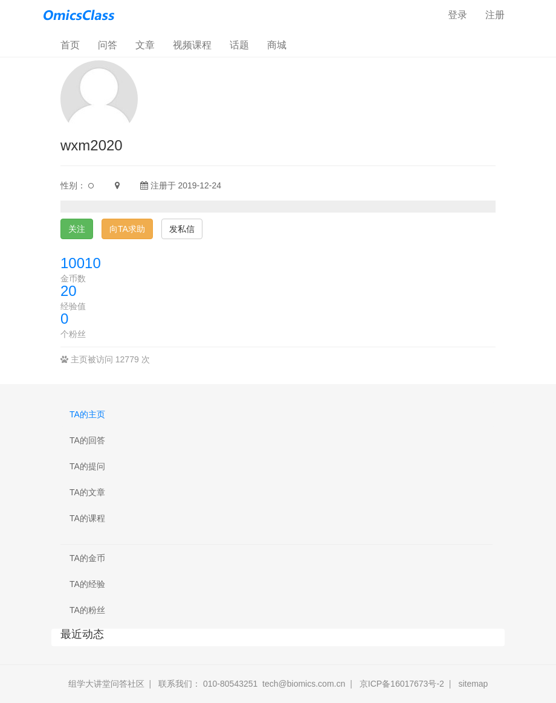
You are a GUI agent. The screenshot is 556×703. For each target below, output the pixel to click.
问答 (107, 45)
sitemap (473, 684)
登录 (457, 15)
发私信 (182, 229)
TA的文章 (87, 492)
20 (68, 291)
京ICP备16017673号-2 (402, 684)
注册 (495, 15)
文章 (145, 45)
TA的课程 (87, 518)
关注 (76, 229)
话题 (239, 45)
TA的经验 (87, 584)
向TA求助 (127, 229)
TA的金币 (87, 558)
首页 (74, 44)
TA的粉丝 (87, 610)
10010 (80, 263)
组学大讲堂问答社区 (106, 684)
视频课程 (192, 45)
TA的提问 (87, 466)
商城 (276, 45)
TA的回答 (87, 440)
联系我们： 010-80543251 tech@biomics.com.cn (251, 684)
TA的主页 (87, 414)
